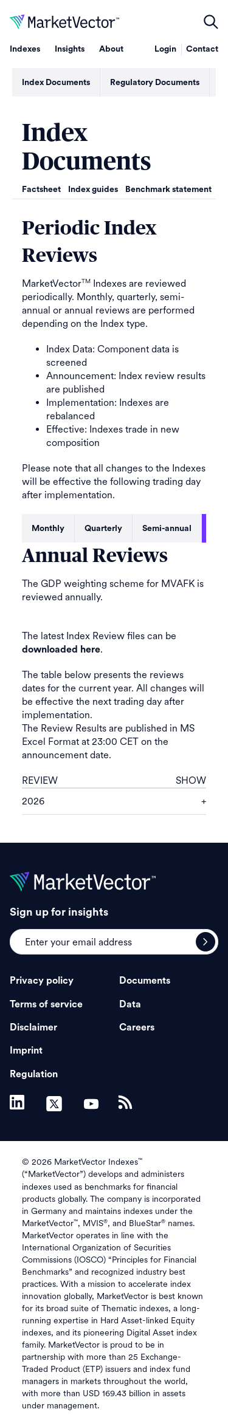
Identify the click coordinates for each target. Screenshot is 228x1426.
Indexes (25, 49)
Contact (202, 49)
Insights (70, 49)
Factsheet (41, 189)
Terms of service (46, 1004)
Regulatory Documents (154, 82)
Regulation (34, 1074)
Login (165, 49)
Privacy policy (42, 981)
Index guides (93, 189)
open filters (211, 22)
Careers (136, 1027)
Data (130, 1004)
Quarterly (103, 528)
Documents (144, 981)
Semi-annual (167, 528)
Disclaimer (33, 1027)
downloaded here (61, 649)
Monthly (48, 528)
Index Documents (56, 82)
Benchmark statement (168, 189)
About (111, 49)
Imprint (26, 1050)
